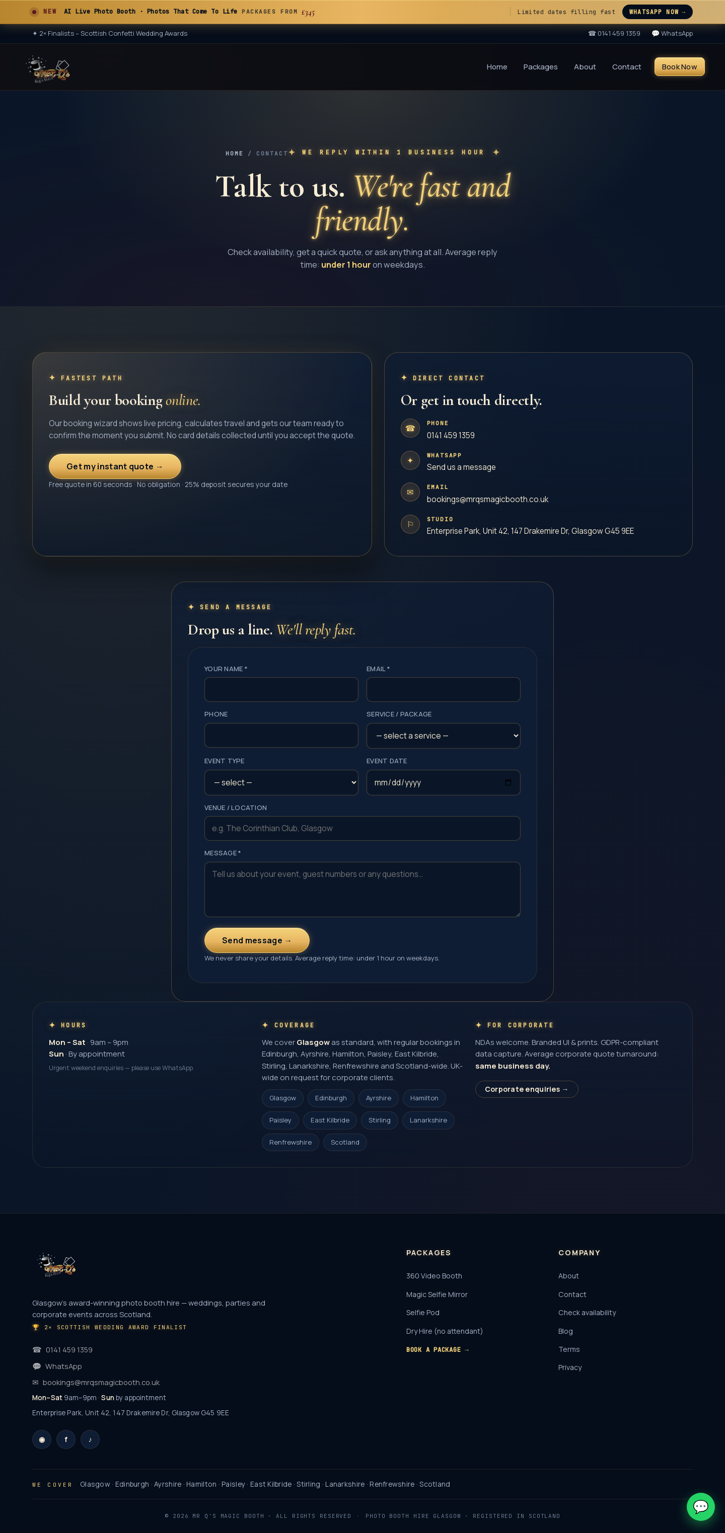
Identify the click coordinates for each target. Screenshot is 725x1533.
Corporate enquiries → (527, 1089)
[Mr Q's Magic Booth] (48, 67)
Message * (222, 852)
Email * (378, 668)
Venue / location (235, 807)
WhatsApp (57, 1366)
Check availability (587, 1312)
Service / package (399, 713)
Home (497, 66)
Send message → (257, 940)
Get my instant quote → (115, 466)
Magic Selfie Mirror (437, 1294)
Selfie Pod (423, 1312)
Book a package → (437, 1349)
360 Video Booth (434, 1275)
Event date (387, 760)
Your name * (226, 668)
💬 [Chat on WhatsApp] (701, 1506)
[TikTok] (90, 1439)
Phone (216, 713)
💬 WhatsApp (672, 33)
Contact (626, 66)
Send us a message (461, 467)
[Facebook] (66, 1439)
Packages (541, 66)
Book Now (679, 66)
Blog (565, 1331)
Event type (224, 760)
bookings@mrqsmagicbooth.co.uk (487, 499)
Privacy (570, 1367)
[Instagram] (41, 1439)
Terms (569, 1349)
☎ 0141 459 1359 (614, 33)
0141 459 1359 (451, 435)
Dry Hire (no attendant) (444, 1331)
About (585, 66)
